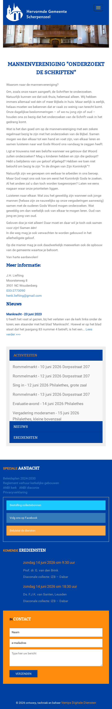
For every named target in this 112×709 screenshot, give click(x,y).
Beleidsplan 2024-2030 (19, 478)
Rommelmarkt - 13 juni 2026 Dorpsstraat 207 (51, 394)
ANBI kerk (10, 488)
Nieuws (20, 427)
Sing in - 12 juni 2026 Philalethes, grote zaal (50, 385)
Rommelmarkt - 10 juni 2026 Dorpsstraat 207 (51, 366)
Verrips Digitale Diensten (78, 703)
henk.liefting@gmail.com (24, 296)
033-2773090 (15, 290)
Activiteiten (25, 355)
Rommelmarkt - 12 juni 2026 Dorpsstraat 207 (51, 376)
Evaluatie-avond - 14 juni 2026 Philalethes (48, 403)
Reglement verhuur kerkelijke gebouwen (31, 483)
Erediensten (25, 437)
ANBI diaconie (29, 488)
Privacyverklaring (15, 492)
